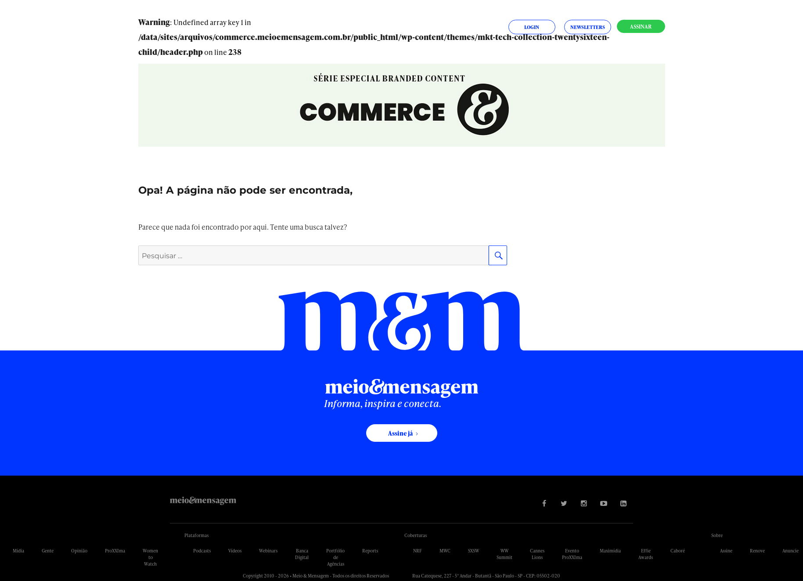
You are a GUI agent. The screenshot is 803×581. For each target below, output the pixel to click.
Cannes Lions (537, 554)
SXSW (473, 551)
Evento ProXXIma (572, 554)
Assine (726, 551)
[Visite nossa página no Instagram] (583, 503)
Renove (757, 551)
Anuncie (790, 551)
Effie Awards (645, 554)
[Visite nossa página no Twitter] (564, 503)
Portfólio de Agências (335, 557)
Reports (370, 551)
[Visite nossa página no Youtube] (603, 503)
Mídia (18, 551)
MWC (444, 551)
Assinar (641, 26)
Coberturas (415, 535)
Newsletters (587, 27)
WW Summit (504, 554)
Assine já (400, 433)
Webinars (268, 551)
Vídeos (234, 551)
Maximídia (610, 551)
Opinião (79, 551)
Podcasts (202, 551)
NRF (417, 551)
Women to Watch (150, 557)
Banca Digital (302, 554)
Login (531, 27)
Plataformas (196, 535)
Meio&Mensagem (203, 501)
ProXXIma (115, 551)
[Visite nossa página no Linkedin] (623, 503)
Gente (48, 551)
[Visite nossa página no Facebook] (544, 503)
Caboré (677, 551)
